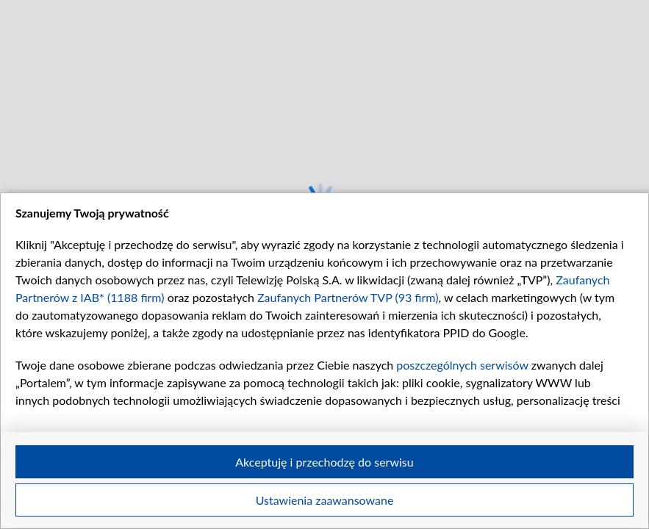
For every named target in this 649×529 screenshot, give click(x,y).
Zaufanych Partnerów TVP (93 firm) (348, 297)
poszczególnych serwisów (462, 365)
